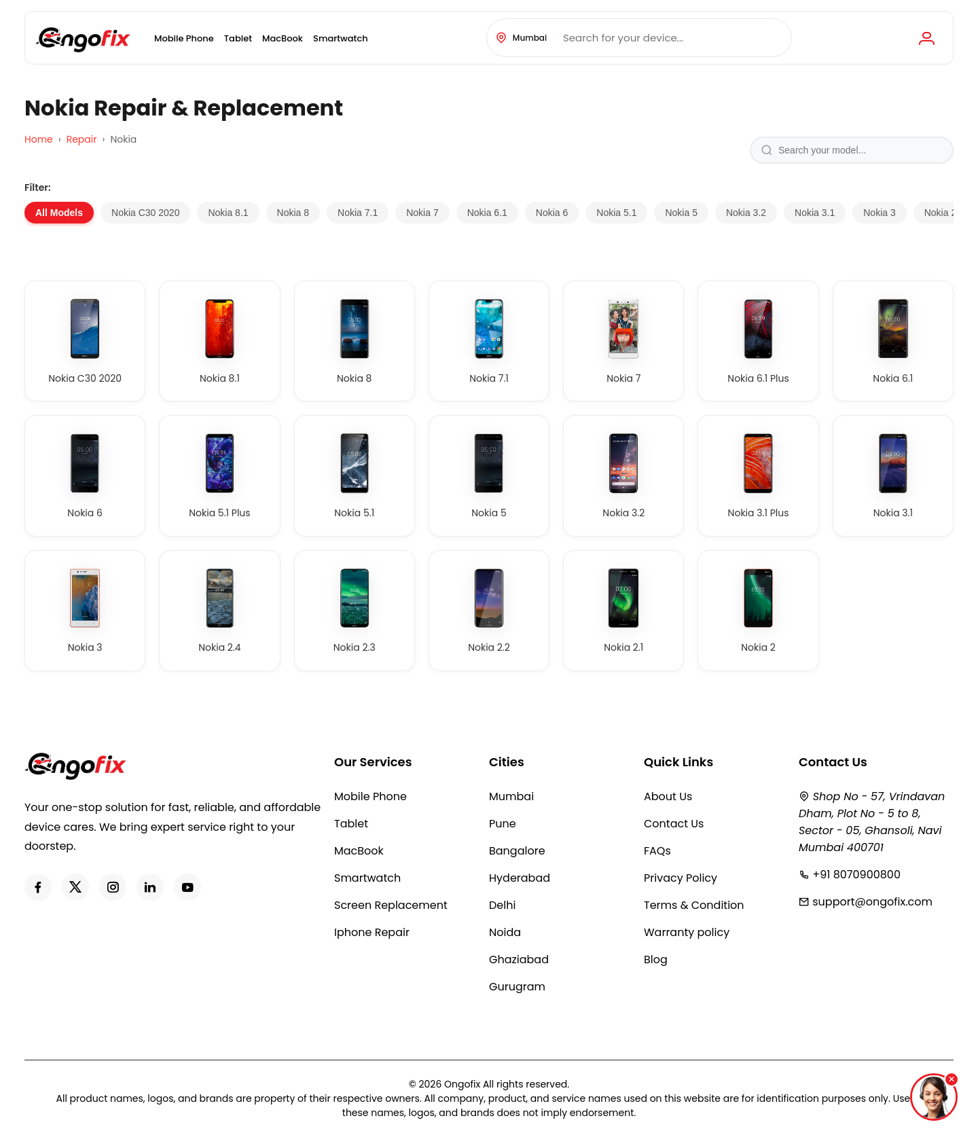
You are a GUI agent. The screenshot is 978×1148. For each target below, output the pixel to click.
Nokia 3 (879, 212)
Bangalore (517, 851)
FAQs (657, 851)
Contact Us (674, 823)
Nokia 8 (293, 212)
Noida (505, 932)
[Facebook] (38, 887)
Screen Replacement (391, 905)
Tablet (238, 38)
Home (38, 139)
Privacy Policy (680, 878)
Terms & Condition (694, 905)
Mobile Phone (184, 38)
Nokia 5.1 (616, 212)
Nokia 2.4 (944, 212)
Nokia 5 (681, 212)
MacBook (282, 38)
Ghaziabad (519, 959)
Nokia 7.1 (358, 212)
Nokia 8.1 (228, 212)
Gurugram (517, 986)
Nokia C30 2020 (145, 212)
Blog (656, 959)
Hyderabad (519, 878)
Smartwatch (340, 38)
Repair (82, 139)
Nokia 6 (552, 212)
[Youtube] (187, 887)
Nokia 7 (422, 212)
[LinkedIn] (150, 887)
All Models (59, 212)
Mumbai (511, 796)
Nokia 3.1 (815, 212)
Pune (502, 823)
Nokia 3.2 (746, 212)
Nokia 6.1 (487, 212)
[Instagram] (112, 887)
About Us (668, 796)
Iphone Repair (372, 932)
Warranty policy (686, 932)
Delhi (502, 905)
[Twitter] (75, 887)
